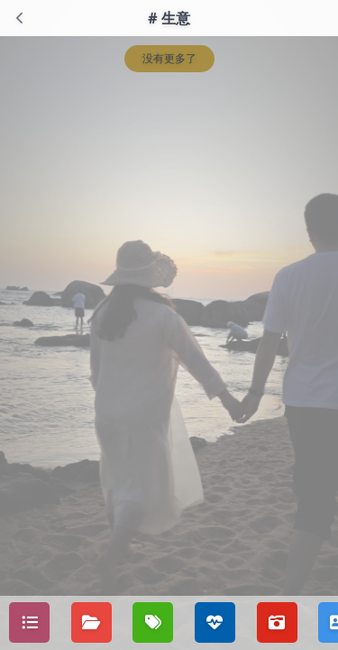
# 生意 (169, 18)
